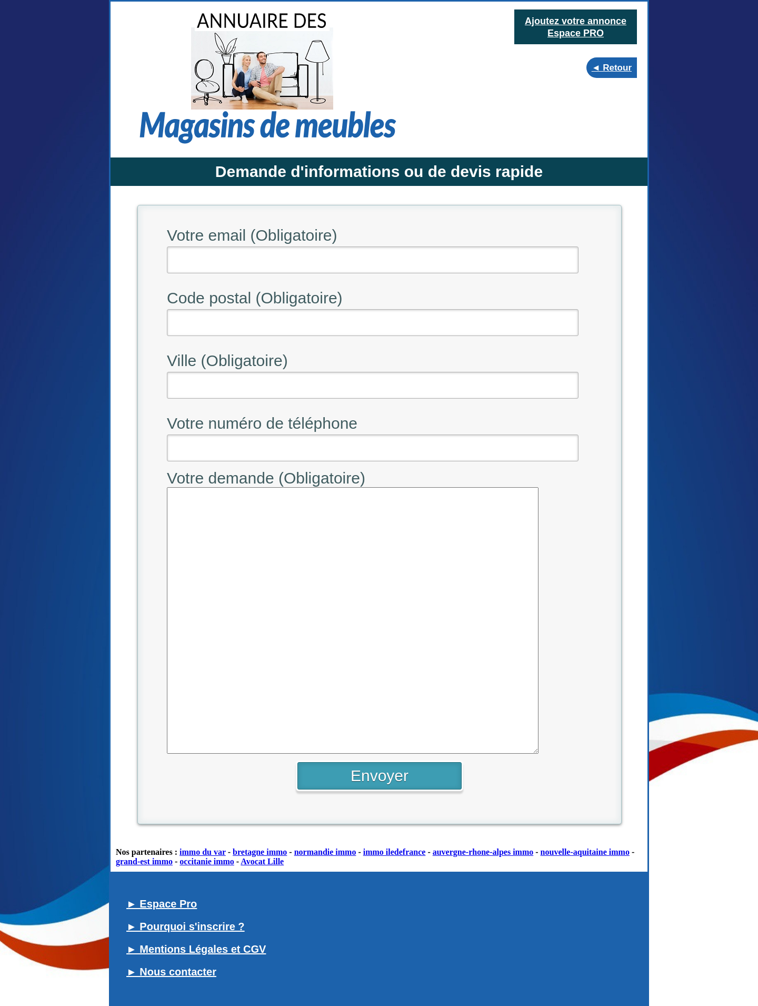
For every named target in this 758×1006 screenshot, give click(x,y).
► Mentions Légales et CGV (196, 949)
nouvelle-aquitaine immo (585, 851)
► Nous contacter (171, 972)
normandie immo (325, 851)
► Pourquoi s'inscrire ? (185, 926)
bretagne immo (260, 851)
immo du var (202, 851)
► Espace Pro (161, 904)
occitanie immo (206, 861)
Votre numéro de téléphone (262, 423)
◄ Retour (612, 68)
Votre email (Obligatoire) (252, 235)
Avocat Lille (262, 861)
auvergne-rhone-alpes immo (483, 851)
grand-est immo (144, 861)
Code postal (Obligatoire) (255, 298)
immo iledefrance (394, 851)
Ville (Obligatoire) (227, 360)
